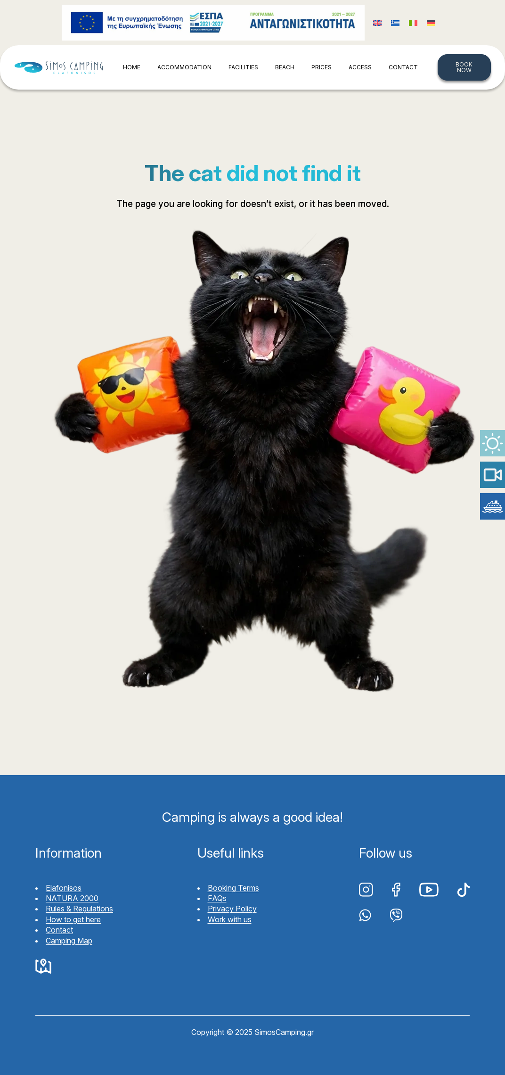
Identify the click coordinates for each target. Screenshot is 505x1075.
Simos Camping (58, 67)
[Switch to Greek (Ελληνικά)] (395, 23)
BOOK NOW (464, 67)
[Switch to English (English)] (377, 23)
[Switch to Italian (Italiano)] (413, 23)
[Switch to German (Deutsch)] (431, 23)
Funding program (213, 23)
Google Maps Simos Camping (43, 966)
